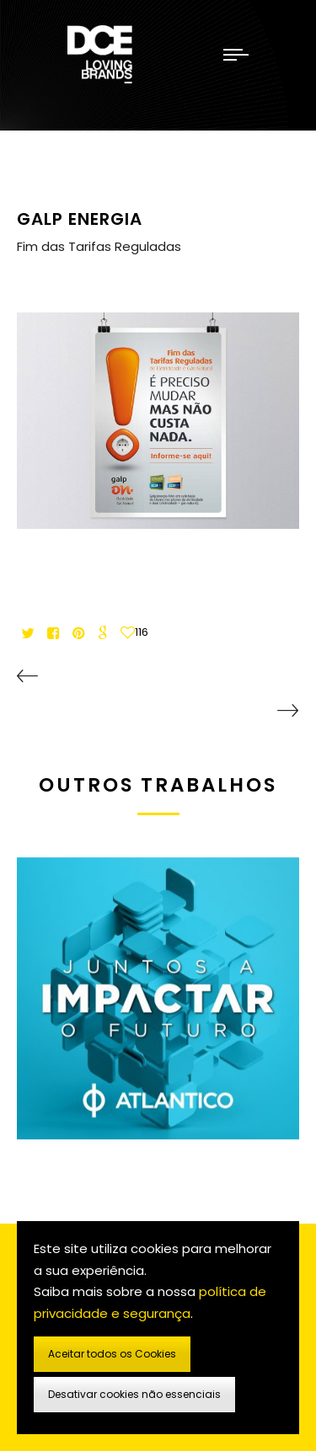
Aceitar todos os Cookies (112, 1354)
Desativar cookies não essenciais (134, 1394)
